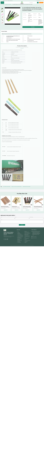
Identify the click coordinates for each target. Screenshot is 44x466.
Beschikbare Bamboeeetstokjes (8, 4)
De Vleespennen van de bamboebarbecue (19, 237)
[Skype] (6, 239)
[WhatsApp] (7, 239)
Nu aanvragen (41, 2)
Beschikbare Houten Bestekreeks (19, 239)
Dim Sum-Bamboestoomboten (27, 231)
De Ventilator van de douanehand (19, 241)
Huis (1, 4)
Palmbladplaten (19, 242)
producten (19, 232)
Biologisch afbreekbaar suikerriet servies (26, 234)
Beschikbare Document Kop (27, 237)
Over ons (26, 239)
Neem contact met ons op (27, 240)
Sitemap (25, 242)
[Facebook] (4, 239)
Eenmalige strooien (27, 238)
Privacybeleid (26, 241)
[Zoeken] (38, 2)
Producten (3, 4)
